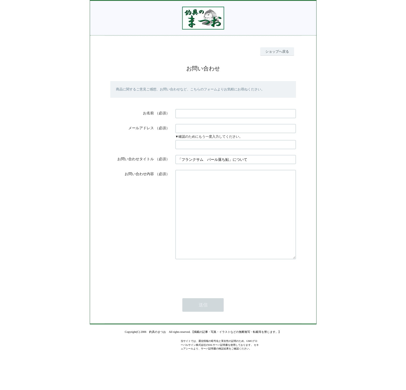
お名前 (148, 113)
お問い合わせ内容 (139, 174)
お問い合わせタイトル (135, 159)
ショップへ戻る (277, 52)
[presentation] (218, 293)
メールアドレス (141, 128)
